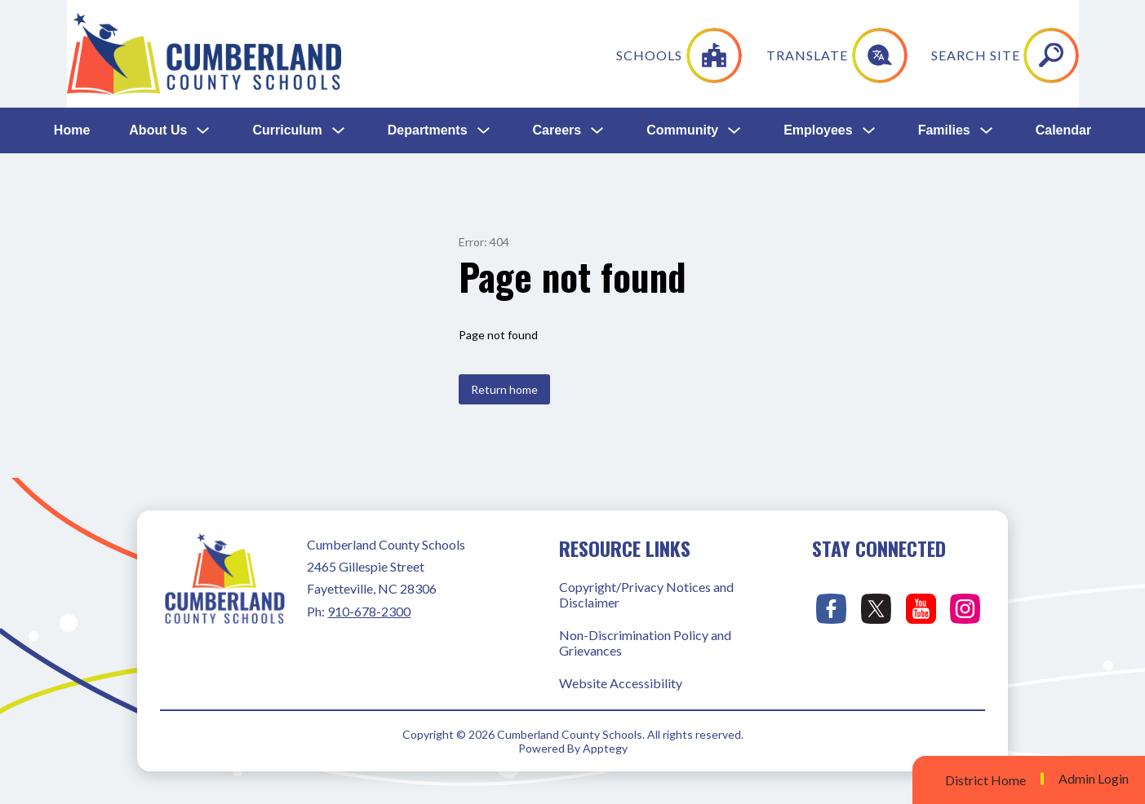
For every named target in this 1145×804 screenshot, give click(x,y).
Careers (557, 22)
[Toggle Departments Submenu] (484, 23)
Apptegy (605, 748)
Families (944, 22)
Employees (817, 22)
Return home (504, 389)
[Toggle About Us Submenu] (203, 23)
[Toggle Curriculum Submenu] (338, 23)
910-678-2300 (369, 611)
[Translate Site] (945, 101)
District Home (985, 780)
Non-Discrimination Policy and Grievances (645, 642)
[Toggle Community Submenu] (734, 23)
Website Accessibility (620, 683)
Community (682, 22)
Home (72, 22)
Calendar (1063, 22)
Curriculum (287, 22)
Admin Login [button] (1093, 778)
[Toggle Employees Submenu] (869, 23)
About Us (158, 22)
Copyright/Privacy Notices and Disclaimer (646, 594)
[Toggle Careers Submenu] (597, 23)
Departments (428, 22)
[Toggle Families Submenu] (986, 23)
